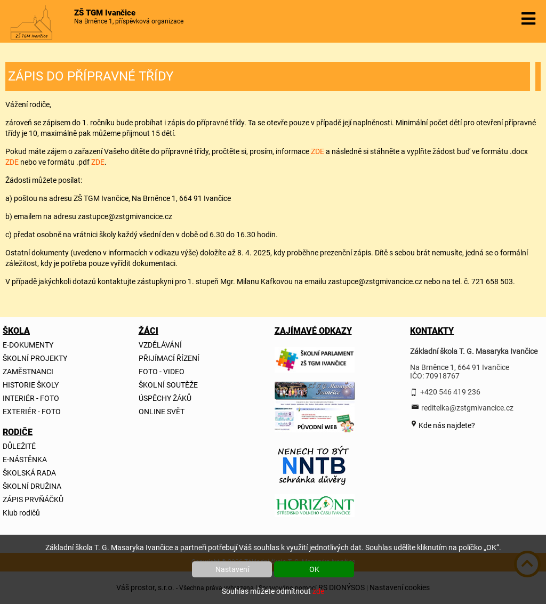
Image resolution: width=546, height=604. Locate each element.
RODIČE (18, 432)
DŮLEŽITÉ (19, 446)
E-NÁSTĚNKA (25, 459)
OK (314, 569)
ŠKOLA (16, 331)
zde (318, 591)
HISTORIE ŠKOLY (31, 385)
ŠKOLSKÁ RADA (29, 473)
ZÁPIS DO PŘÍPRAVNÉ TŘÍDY (90, 76)
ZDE (317, 151)
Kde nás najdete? (446, 425)
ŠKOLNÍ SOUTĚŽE (168, 385)
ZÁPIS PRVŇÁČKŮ (33, 499)
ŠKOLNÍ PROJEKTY (35, 358)
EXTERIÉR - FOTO (32, 411)
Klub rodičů (21, 513)
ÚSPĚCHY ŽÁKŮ (165, 398)
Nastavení (232, 569)
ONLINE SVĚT (161, 411)
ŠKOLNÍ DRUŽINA (32, 486)
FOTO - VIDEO (161, 371)
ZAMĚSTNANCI (28, 371)
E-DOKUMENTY (28, 345)
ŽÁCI (148, 331)
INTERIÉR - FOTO (31, 398)
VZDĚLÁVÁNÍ (160, 345)
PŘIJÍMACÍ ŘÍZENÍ (169, 358)
